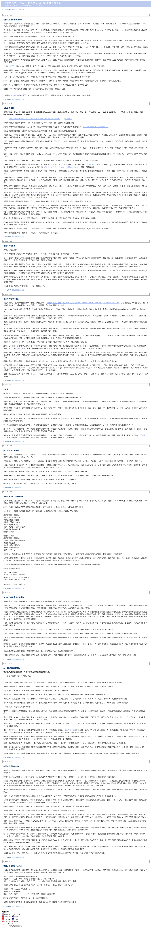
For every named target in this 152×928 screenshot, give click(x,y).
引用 (23, 99)
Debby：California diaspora (33, 3)
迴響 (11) (19, 236)
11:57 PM (14, 857)
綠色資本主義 (71, 730)
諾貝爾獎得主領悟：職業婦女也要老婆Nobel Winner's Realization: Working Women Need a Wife (83, 303)
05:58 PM (14, 290)
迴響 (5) (19, 757)
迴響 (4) (19, 380)
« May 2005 (5, 9)
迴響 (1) (19, 487)
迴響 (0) (19, 441)
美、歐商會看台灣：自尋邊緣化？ (95, 127)
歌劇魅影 (64, 418)
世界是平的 (91, 165)
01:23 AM (14, 757)
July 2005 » (20, 9)
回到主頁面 (13, 9)
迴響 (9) (19, 99)
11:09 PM (14, 906)
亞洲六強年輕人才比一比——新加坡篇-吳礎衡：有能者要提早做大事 (34, 119)
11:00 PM (14, 236)
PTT (37, 192)
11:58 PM (14, 441)
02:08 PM (14, 588)
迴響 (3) (19, 290)
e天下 (12, 66)
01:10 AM (14, 659)
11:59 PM (14, 380)
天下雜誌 (68, 119)
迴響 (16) (19, 906)
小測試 (17, 348)
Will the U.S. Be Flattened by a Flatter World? (62, 167)
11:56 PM (14, 99)
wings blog (15, 95)
